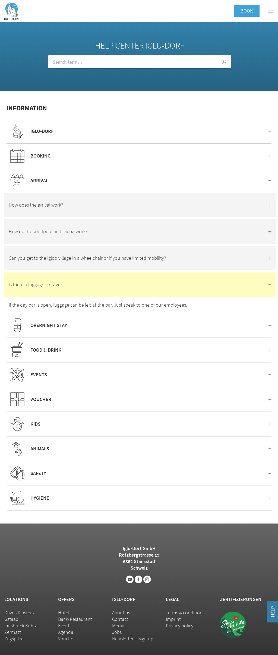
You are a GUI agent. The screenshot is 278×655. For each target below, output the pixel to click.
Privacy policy (179, 625)
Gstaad (11, 619)
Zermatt (12, 632)
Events (64, 625)
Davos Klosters (19, 612)
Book (247, 11)
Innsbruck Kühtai (21, 625)
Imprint (173, 619)
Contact (120, 619)
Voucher (66, 638)
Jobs (117, 632)
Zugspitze (14, 638)
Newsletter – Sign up (132, 638)
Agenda (65, 632)
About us (121, 612)
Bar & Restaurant (75, 619)
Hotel (63, 612)
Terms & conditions (185, 612)
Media (118, 625)
